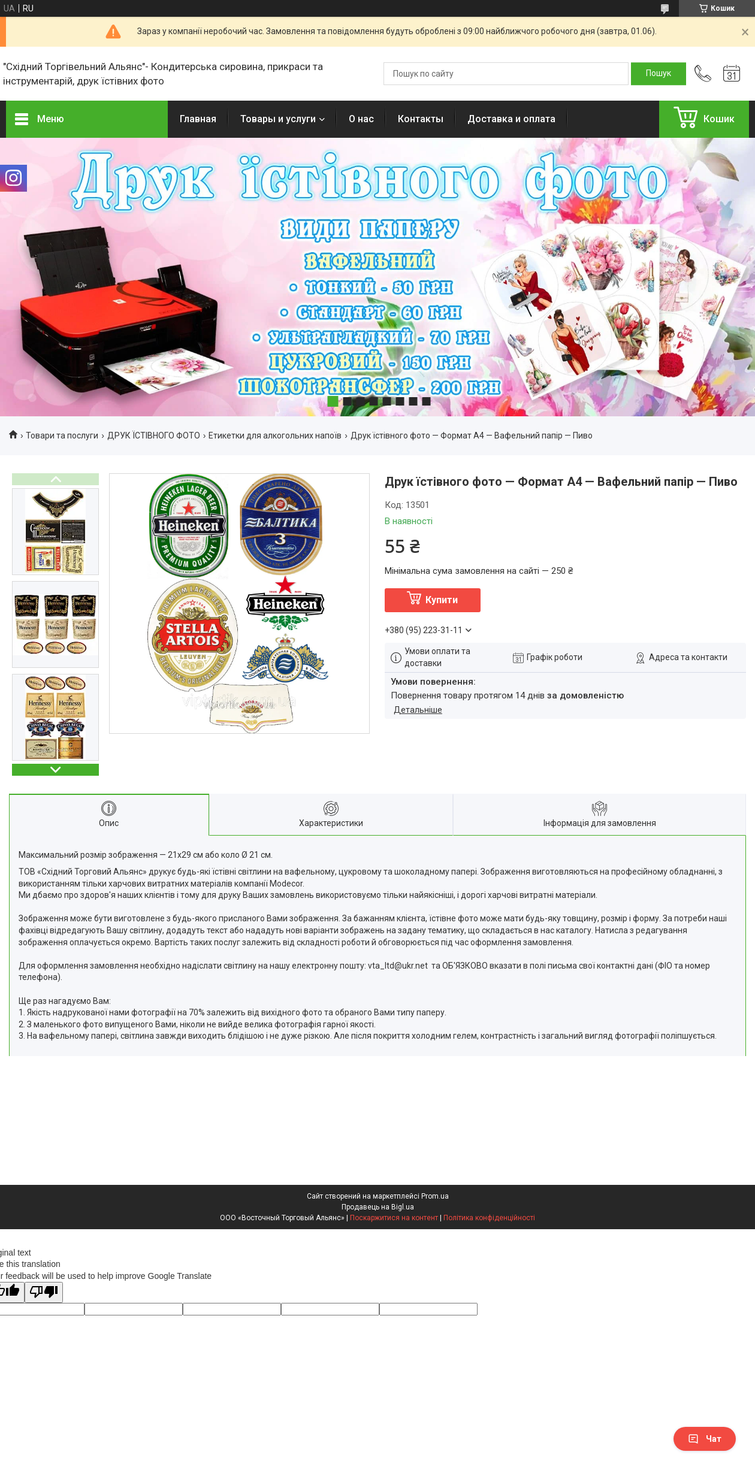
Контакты (420, 119)
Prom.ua (435, 1196)
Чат (704, 1438)
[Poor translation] (44, 1292)
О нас (361, 119)
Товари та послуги (62, 435)
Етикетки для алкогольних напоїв (275, 435)
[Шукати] (658, 73)
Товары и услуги (278, 119)
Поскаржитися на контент (394, 1218)
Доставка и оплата (511, 119)
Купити (441, 600)
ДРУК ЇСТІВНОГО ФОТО (153, 435)
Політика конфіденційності (489, 1218)
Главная (198, 119)
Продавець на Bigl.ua (378, 1207)
